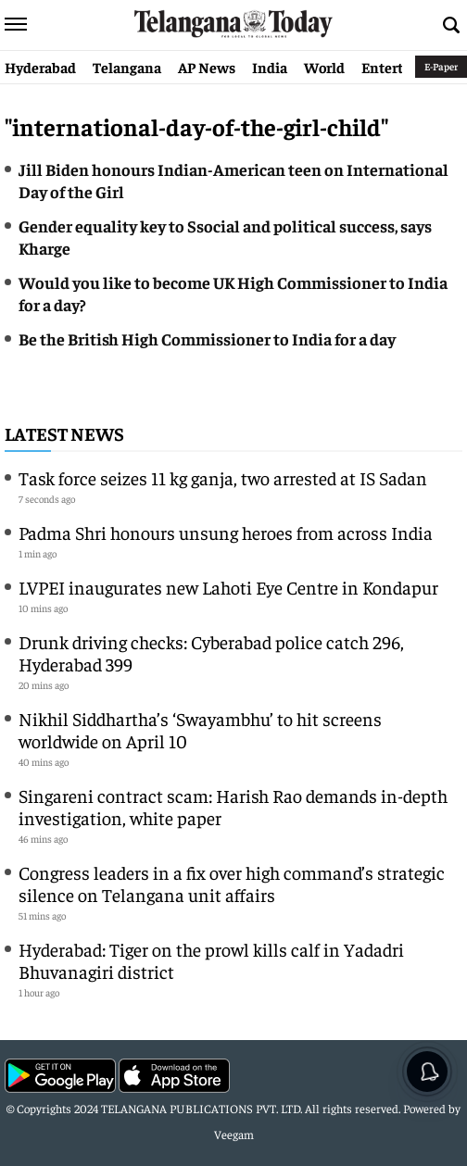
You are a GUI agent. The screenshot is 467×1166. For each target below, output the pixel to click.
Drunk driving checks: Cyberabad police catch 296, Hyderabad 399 (211, 652)
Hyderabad (40, 66)
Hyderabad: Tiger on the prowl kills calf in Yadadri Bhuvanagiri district (211, 960)
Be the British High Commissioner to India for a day (207, 338)
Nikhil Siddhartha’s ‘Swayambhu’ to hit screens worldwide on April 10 (200, 729)
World (324, 66)
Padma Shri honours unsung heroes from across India (226, 532)
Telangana (127, 66)
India (269, 66)
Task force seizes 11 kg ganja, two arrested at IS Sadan (223, 477)
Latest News (64, 433)
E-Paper (441, 66)
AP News (206, 66)
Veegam (234, 1134)
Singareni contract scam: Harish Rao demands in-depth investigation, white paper (233, 806)
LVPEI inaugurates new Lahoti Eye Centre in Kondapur (228, 586)
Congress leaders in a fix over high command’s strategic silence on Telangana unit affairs (232, 883)
